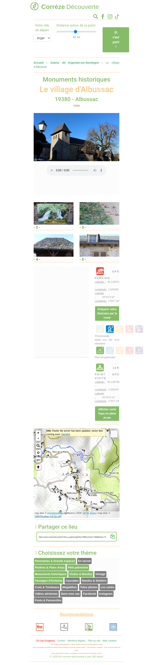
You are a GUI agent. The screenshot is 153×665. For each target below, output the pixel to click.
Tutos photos (89, 587)
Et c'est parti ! (116, 40)
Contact (61, 640)
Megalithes (69, 587)
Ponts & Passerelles (48, 600)
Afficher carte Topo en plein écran (107, 413)
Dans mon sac (70, 593)
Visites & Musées (80, 574)
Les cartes (107, 587)
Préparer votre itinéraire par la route (107, 313)
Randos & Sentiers (94, 580)
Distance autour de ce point (76, 25)
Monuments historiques (50, 574)
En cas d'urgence (45, 640)
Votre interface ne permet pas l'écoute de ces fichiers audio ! (76, 170)
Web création (110, 640)
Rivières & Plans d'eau (50, 567)
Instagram (106, 593)
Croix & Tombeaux (47, 587)
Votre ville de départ (42, 27)
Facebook (89, 593)
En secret (84, 561)
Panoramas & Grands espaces (55, 561)
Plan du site (94, 640)
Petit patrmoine (78, 567)
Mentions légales (76, 640)
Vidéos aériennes (46, 593)
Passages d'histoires (49, 580)
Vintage (100, 574)
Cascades (72, 580)
